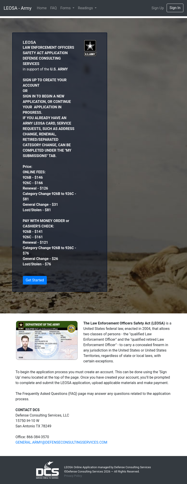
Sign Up (157, 8)
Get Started (35, 280)
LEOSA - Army (17, 8)
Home (42, 8)
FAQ (53, 8)
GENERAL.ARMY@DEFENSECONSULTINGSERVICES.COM (61, 442)
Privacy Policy (73, 475)
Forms (65, 8)
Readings (86, 8)
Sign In (175, 8)
